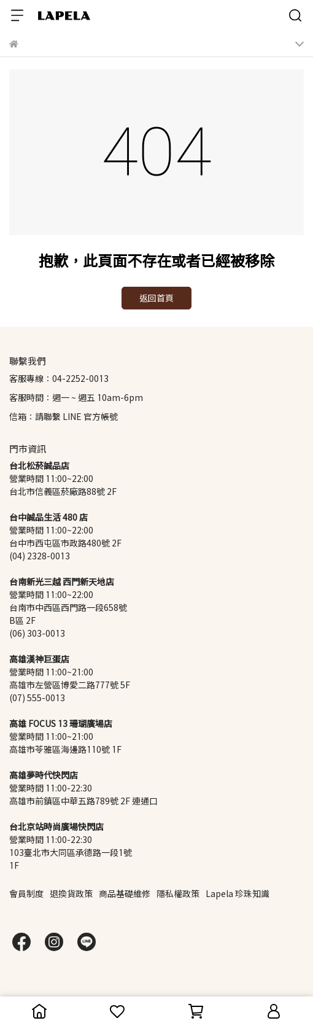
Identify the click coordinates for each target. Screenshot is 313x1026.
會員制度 (26, 893)
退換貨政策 (71, 893)
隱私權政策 (177, 893)
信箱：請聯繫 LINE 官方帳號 (63, 416)
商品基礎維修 (124, 893)
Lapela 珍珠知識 (237, 893)
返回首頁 (156, 298)
